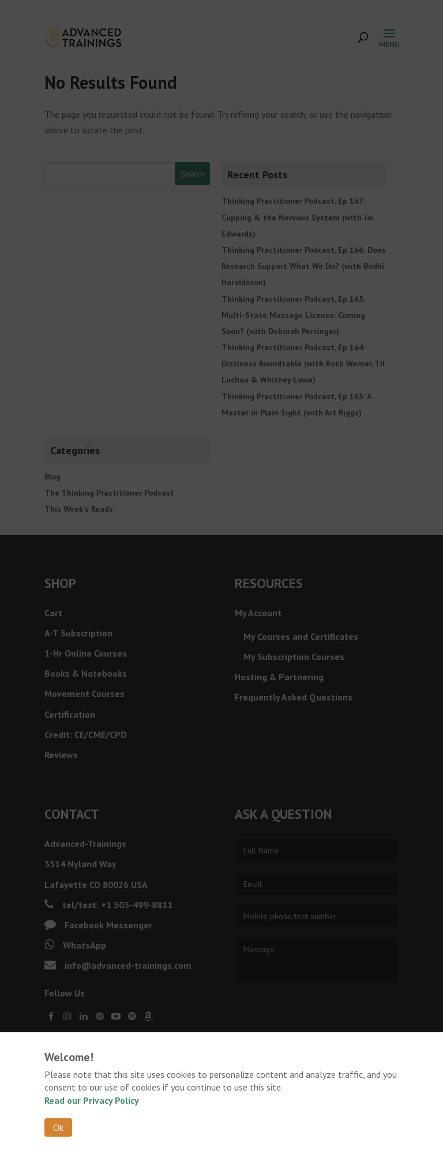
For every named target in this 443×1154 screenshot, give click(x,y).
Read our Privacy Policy (91, 1100)
